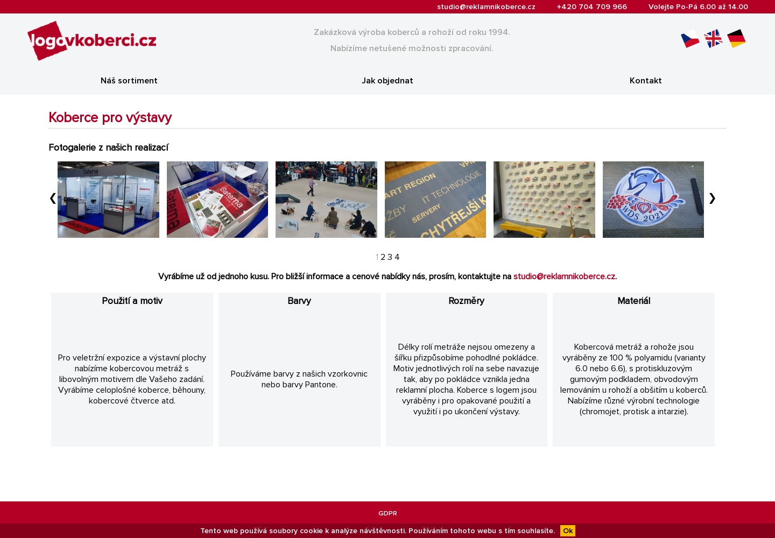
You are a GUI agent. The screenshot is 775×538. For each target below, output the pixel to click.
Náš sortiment (129, 80)
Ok (568, 530)
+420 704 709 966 (592, 6)
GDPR (387, 513)
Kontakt (646, 80)
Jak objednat (387, 80)
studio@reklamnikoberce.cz (486, 6)
